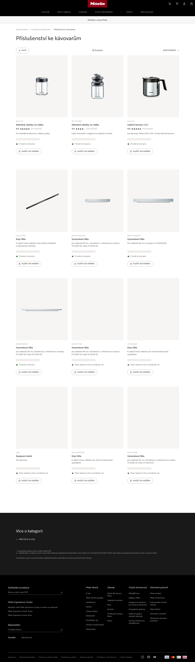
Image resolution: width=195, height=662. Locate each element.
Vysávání (83, 12)
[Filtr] (22, 50)
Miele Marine (155, 609)
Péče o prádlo (64, 12)
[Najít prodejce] (177, 3)
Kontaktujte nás (92, 620)
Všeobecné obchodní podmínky (158, 619)
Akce (109, 605)
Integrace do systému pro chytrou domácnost (138, 604)
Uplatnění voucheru (115, 600)
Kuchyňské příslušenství (40, 29)
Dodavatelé (90, 616)
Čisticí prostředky (104, 12)
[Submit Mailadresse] (61, 630)
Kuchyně (45, 12)
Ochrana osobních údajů (48, 657)
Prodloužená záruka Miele (114, 615)
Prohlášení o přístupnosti (106, 657)
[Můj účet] (184, 3)
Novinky (110, 609)
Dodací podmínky (86, 657)
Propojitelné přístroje (137, 609)
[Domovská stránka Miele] (97, 3)
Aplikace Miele (134, 598)
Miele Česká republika (94, 598)
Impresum (12, 657)
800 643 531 (27, 638)
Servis (130, 12)
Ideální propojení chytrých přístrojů (135, 615)
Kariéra (88, 607)
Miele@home (134, 593)
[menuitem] (47, 11)
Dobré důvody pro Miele (114, 595)
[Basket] (191, 3)
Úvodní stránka (22, 29)
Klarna (109, 621)
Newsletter (14, 625)
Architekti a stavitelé (158, 614)
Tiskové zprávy (91, 611)
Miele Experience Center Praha (20, 611)
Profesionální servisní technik (158, 604)
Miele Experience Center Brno (20, 615)
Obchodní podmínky (27, 657)
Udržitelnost (90, 602)
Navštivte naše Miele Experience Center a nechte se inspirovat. (33, 607)
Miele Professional (157, 598)
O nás (88, 593)
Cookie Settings (126, 657)
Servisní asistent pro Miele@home (137, 622)
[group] (42, 108)
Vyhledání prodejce (18, 587)
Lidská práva (91, 629)
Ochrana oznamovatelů (95, 625)
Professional (147, 12)
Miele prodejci (155, 593)
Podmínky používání (68, 657)
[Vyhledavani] (169, 3)
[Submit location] (61, 593)
